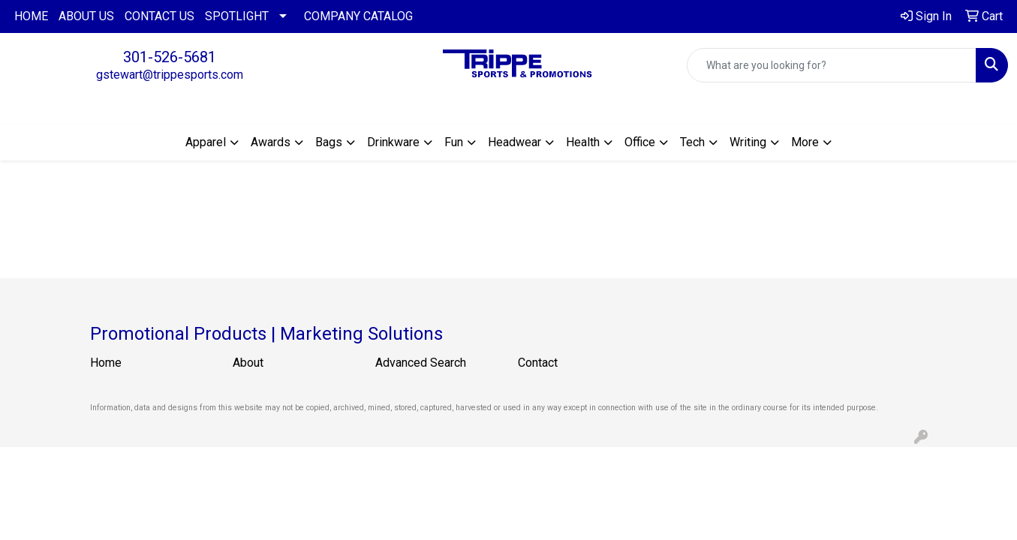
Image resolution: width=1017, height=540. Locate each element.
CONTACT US (159, 16)
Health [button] (583, 142)
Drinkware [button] (393, 142)
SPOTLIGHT (237, 16)
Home (106, 363)
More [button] (805, 142)
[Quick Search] (831, 65)
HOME (31, 16)
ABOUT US (86, 16)
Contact (538, 363)
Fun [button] (453, 142)
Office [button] (639, 142)
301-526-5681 (169, 57)
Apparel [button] (205, 142)
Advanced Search (420, 363)
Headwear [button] (514, 142)
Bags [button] (328, 142)
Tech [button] (692, 142)
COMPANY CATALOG (358, 16)
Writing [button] (748, 142)
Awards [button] (270, 142)
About (248, 363)
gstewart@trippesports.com (169, 75)
